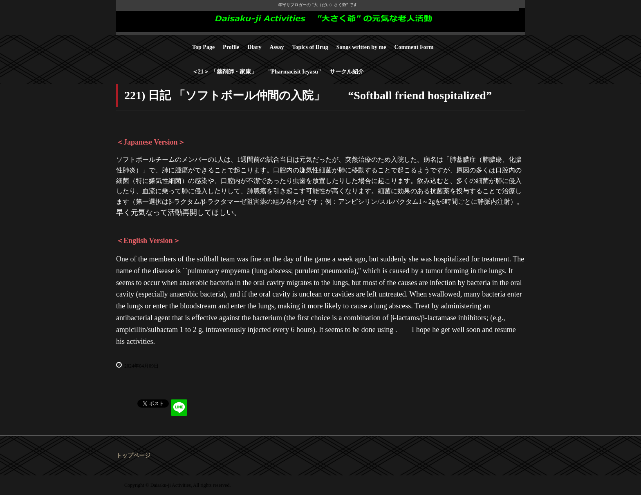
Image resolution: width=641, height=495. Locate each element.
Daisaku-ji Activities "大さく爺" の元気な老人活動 (320, 21)
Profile (231, 47)
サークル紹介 (346, 72)
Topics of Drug (310, 47)
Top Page (203, 47)
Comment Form (413, 47)
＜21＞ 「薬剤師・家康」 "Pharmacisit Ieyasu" (256, 72)
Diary (254, 47)
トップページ (133, 456)
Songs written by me (361, 47)
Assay (277, 47)
